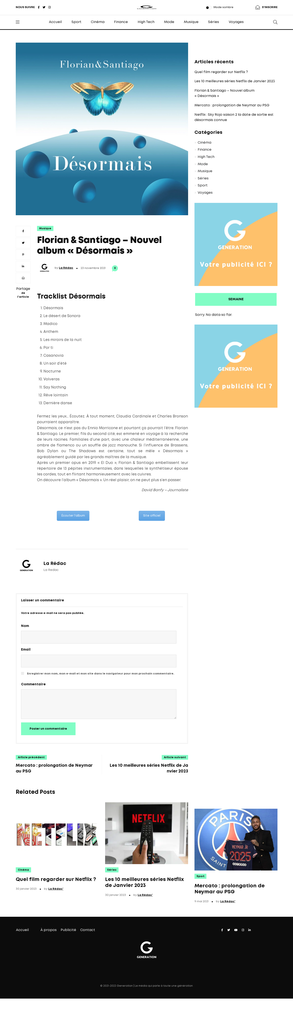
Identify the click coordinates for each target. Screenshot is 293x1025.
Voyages (236, 22)
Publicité (68, 930)
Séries (213, 22)
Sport (76, 22)
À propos (48, 930)
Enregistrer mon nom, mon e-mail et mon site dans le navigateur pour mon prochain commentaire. (100, 674)
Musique (191, 22)
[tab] (236, 299)
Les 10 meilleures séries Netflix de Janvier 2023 (234, 81)
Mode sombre (223, 7)
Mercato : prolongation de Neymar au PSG (231, 105)
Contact (87, 930)
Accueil (55, 22)
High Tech (146, 22)
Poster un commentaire (48, 729)
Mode (169, 22)
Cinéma (97, 22)
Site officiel (151, 515)
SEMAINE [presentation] (236, 299)
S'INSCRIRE (269, 7)
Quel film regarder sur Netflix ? (221, 72)
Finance (121, 22)
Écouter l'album (73, 515)
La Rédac (66, 268)
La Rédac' (55, 889)
